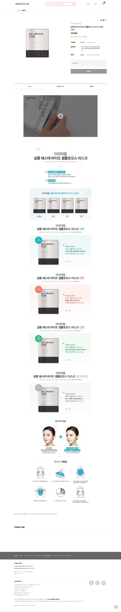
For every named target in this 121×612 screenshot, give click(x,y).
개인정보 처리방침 (47, 555)
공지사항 (20, 555)
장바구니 (104, 2)
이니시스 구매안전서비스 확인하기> (53, 599)
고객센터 (25, 555)
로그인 (15, 555)
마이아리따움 (88, 4)
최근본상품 (95, 4)
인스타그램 (97, 583)
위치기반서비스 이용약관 (57, 555)
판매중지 (89, 71)
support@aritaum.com (24, 588)
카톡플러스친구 (103, 583)
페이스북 (91, 583)
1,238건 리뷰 (84, 36)
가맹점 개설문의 (67, 555)
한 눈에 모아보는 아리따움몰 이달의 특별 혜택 (55, 3)
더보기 (82, 50)
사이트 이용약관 (38, 555)
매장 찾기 (31, 555)
